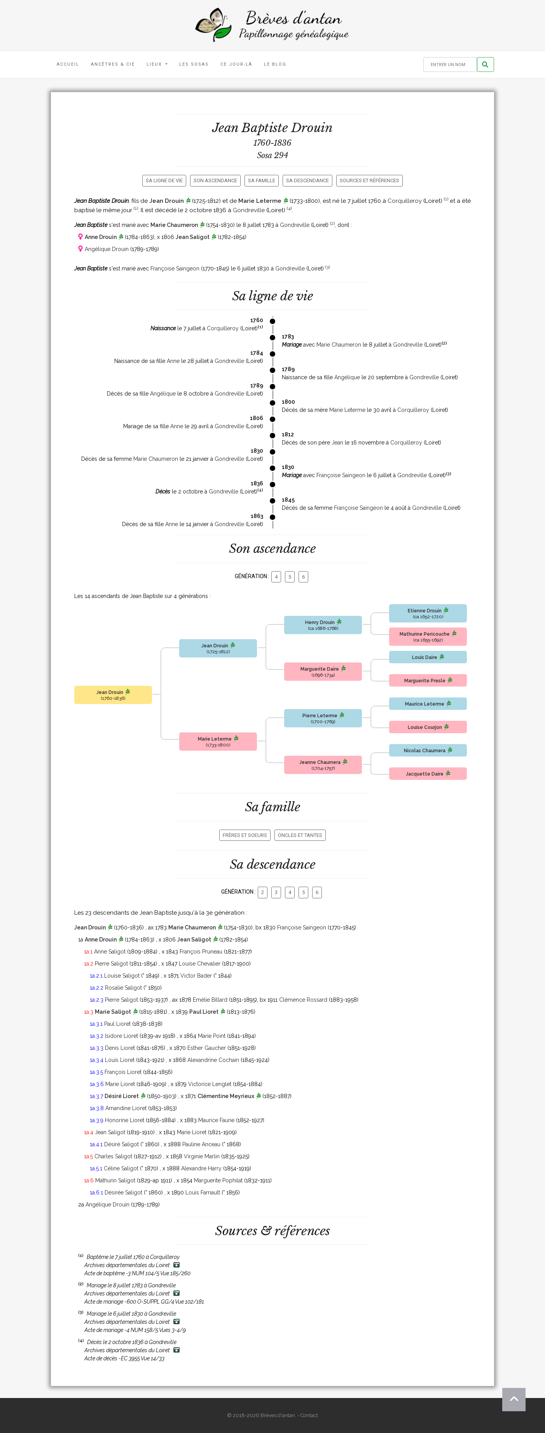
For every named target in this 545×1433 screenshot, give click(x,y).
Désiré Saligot (121, 1144)
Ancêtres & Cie (113, 64)
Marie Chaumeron (174, 225)
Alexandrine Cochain (213, 1060)
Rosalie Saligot (123, 988)
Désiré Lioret (122, 1096)
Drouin (312, 128)
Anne (173, 361)
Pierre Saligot (111, 964)
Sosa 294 (272, 155)
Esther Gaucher (206, 1048)
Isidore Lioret (121, 1036)
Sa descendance (307, 180)
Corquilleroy (405, 200)
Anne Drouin (101, 237)
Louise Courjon (425, 727)
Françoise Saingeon (174, 268)
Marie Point (211, 1036)
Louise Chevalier (199, 964)
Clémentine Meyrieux (225, 1096)
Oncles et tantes (300, 835)
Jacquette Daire (425, 774)
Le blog (275, 64)
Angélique (347, 377)
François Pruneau (201, 951)
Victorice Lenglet (209, 1084)
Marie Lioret (120, 1084)
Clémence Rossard (303, 1000)
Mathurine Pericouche (425, 634)
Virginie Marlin (202, 1156)
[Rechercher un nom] (450, 64)
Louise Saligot (122, 976)
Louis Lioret (120, 1060)
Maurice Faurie (216, 1120)
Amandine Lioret (126, 1108)
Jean (337, 442)
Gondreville (249, 210)
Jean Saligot (193, 237)
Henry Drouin (320, 622)
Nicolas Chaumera (424, 750)
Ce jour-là (236, 64)
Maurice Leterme (424, 704)
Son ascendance (215, 180)
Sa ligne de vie (164, 180)
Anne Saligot (110, 951)
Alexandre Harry (201, 1168)
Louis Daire (424, 657)
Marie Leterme (259, 200)
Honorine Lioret (124, 1120)
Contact (309, 1415)
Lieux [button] (155, 64)
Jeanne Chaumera (320, 762)
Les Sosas (194, 64)
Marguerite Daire (319, 669)
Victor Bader (196, 976)
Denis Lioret (120, 1048)
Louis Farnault (202, 1192)
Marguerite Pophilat (218, 1180)
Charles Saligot (113, 1156)
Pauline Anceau (201, 1144)
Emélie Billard (210, 1000)
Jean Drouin (166, 200)
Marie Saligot (113, 1012)
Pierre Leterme (319, 715)
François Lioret (123, 1072)
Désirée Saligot (123, 1192)
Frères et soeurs (245, 835)
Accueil (68, 64)
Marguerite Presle (424, 680)
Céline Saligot (121, 1168)
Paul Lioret (203, 1012)
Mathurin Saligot (115, 1180)
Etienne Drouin (425, 611)
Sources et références (369, 180)
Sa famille (261, 180)
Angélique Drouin (107, 249)
